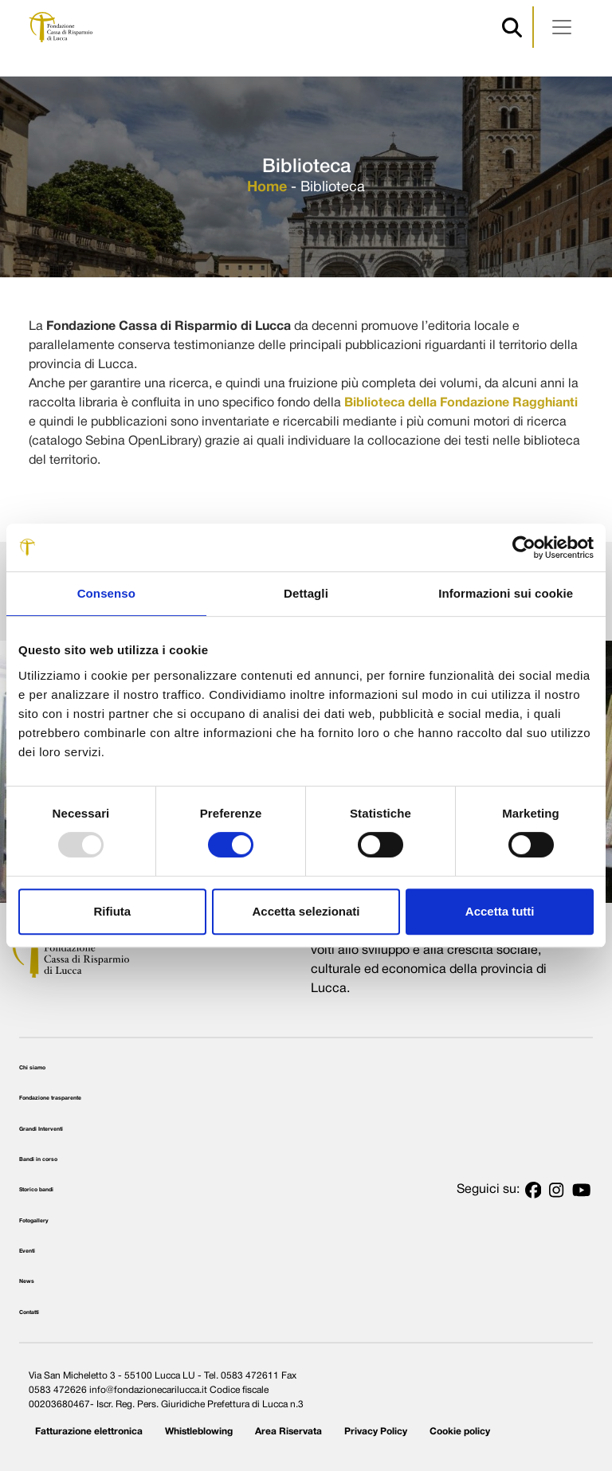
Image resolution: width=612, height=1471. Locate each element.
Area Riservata (288, 1431)
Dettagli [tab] (306, 593)
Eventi (27, 1251)
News (26, 1281)
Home (267, 187)
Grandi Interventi (41, 1129)
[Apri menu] (561, 27)
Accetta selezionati (305, 911)
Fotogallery (34, 1220)
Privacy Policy (375, 1431)
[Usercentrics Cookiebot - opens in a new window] (524, 547)
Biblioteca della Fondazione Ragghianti (461, 403)
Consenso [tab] (106, 593)
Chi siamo (32, 1067)
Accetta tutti (500, 911)
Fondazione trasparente (50, 1098)
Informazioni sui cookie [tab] (505, 593)
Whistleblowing (199, 1431)
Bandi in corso (38, 1159)
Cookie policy (460, 1431)
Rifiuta (112, 911)
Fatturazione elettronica (89, 1431)
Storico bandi (36, 1189)
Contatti (29, 1312)
